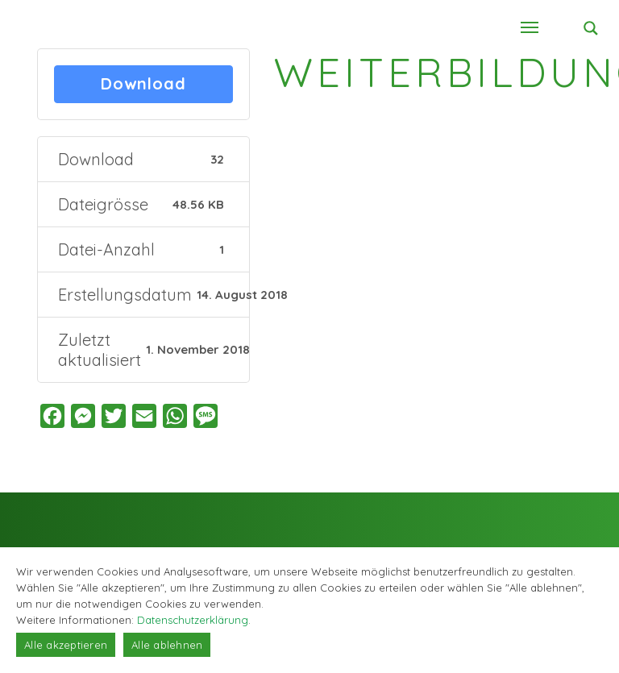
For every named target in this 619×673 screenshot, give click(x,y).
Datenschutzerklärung (192, 619)
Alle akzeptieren (65, 644)
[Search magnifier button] (591, 28)
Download (143, 84)
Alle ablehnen (166, 644)
